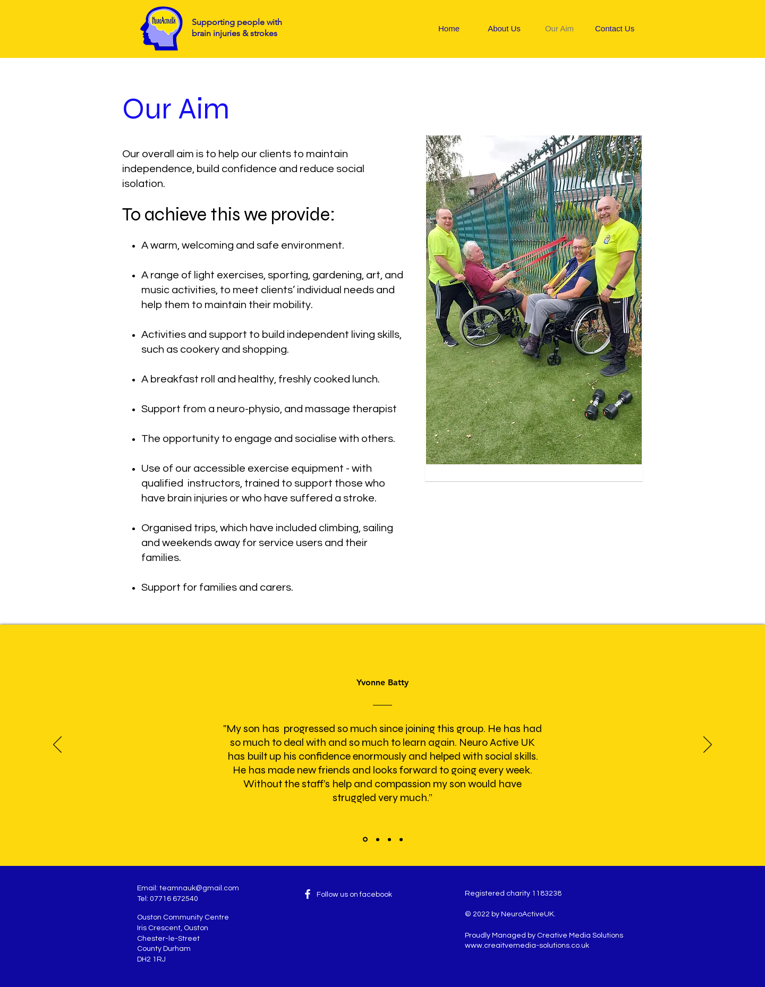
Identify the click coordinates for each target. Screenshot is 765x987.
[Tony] (377, 839)
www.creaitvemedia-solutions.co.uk (527, 945)
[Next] (707, 745)
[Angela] (401, 839)
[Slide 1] (365, 839)
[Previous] (57, 745)
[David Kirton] (389, 839)
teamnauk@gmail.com (199, 888)
